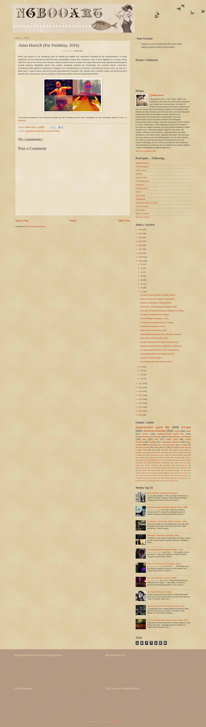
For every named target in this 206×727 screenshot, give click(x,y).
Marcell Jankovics (158, 475)
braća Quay (149, 473)
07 (142, 284)
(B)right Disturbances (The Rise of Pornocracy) (159, 342)
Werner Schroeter (151, 465)
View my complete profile (146, 151)
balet (172, 447)
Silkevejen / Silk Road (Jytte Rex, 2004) (163, 535)
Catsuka (139, 174)
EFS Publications (143, 181)
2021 (140, 249)
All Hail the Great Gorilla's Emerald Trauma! (157, 295)
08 (142, 280)
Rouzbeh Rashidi (143, 447)
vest (164, 447)
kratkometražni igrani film (170, 434)
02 (142, 375)
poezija (150, 445)
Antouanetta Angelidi (183, 460)
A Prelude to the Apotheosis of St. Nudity (156, 322)
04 (142, 367)
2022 (140, 245)
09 (142, 276)
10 (142, 272)
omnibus (164, 450)
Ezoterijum (140, 185)
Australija (183, 445)
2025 (140, 233)
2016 (140, 387)
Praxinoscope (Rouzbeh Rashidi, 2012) (156, 362)
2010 (140, 411)
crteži (154, 450)
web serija (160, 473)
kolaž (188, 431)
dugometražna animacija (179, 436)
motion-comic (146, 480)
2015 (140, 391)
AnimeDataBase (142, 167)
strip (156, 439)
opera (170, 452)
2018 (140, 261)
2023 (140, 241)
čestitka (185, 455)
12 (142, 264)
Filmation (173, 468)
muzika (152, 442)
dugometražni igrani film (35, 131)
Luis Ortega (168, 470)
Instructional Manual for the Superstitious (158, 460)
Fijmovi (138, 192)
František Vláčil (185, 468)
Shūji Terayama (176, 457)
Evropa (186, 427)
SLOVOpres (140, 210)
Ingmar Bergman (182, 473)
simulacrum (183, 465)
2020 (140, 253)
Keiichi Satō (155, 470)
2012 (140, 403)
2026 (140, 230)
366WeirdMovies (142, 163)
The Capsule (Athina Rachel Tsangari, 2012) (165, 550)
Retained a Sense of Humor (147, 203)
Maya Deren (184, 475)
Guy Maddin (143, 470)
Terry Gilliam (180, 478)
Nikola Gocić (158, 95)
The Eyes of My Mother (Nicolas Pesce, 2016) (165, 606)
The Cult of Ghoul (143, 217)
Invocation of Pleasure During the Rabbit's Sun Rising (161, 311)
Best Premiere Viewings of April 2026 (162, 493)
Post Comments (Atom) (35, 226)
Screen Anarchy (142, 206)
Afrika (156, 447)
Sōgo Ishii (179, 470)
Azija (176, 431)
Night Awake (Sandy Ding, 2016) (153, 330)
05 (142, 292)
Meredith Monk (140, 478)
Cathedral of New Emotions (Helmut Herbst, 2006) (167, 507)
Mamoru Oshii (159, 452)
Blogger (115, 721)
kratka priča (172, 439)
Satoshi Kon (178, 463)
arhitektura (152, 457)
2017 (140, 383)
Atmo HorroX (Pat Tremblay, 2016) (154, 338)
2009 (140, 415)
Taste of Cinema (142, 213)
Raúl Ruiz (162, 457)
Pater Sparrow (153, 478)
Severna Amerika (53, 131)
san (177, 452)
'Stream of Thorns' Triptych (151, 358)
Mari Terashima (172, 475)
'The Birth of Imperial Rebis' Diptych (154, 314)
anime (145, 434)
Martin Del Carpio (145, 463)
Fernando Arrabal (160, 468)
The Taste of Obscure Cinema (159, 592)
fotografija (156, 480)
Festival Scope (142, 188)
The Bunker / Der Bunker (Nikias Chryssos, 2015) (167, 521)
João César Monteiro (143, 475)
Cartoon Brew (141, 170)
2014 (140, 395)
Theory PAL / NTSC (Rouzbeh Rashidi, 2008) (158, 307)
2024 (140, 237)
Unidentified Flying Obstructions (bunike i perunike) (160, 334)
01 (142, 378)
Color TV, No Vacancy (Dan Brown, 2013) (164, 564)
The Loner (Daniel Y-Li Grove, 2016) (162, 578)
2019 (140, 257)
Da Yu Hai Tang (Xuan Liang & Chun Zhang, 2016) (167, 620)
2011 (140, 407)
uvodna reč (172, 480)
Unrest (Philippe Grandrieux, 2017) (154, 318)
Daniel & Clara (141, 177)
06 (142, 288)
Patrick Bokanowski (167, 478)
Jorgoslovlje (140, 199)
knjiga (164, 480)
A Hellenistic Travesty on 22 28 (152, 326)
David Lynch (178, 450)
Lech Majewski (174, 455)
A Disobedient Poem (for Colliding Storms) (157, 354)
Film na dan (140, 195)
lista (144, 439)
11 (142, 268)
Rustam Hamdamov (162, 463)
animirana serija (169, 465)
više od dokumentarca (166, 445)
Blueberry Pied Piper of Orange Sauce (155, 303)
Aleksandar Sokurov (143, 468)
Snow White (140, 457)
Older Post (124, 220)
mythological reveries (157, 455)
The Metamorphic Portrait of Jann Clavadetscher (159, 350)
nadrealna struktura (170, 442)
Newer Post (21, 220)
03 (142, 371)
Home (73, 220)
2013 (140, 399)
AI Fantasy (170, 473)
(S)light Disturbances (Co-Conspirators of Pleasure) (161, 346)
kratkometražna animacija (148, 436)
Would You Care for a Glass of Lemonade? (157, 299)
